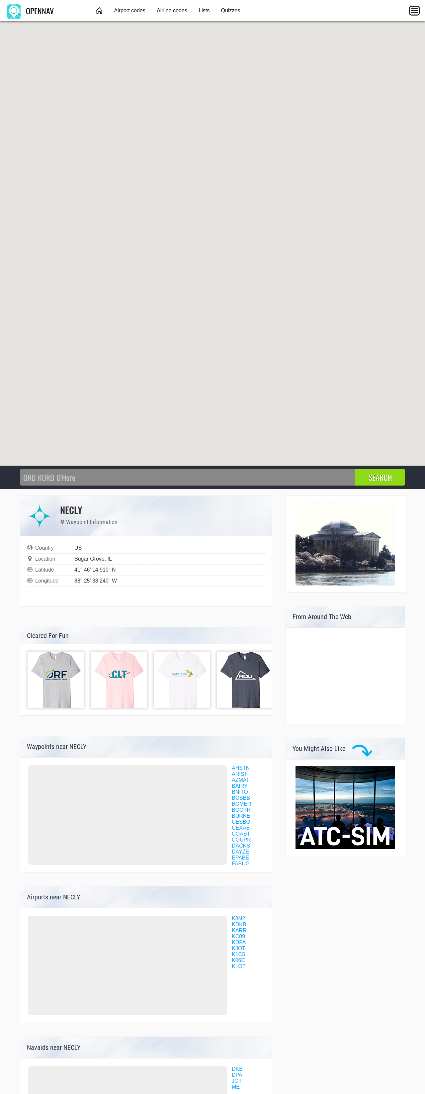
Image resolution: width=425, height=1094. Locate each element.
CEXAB (241, 828)
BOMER (241, 804)
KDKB (239, 924)
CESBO (241, 822)
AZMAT (240, 780)
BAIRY (240, 786)
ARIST (239, 774)
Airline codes (172, 10)
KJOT (238, 948)
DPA (237, 1075)
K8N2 (238, 918)
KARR (239, 930)
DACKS (241, 846)
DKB (237, 1069)
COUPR (241, 840)
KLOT (239, 966)
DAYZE (240, 852)
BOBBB (241, 798)
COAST (241, 834)
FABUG (241, 863)
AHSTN (241, 768)
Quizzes (230, 10)
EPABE (240, 858)
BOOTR (241, 810)
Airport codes (129, 10)
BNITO (240, 792)
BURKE (241, 816)
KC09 (238, 936)
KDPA (239, 942)
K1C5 (238, 954)
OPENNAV (30, 11)
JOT (237, 1081)
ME (236, 1087)
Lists (204, 10)
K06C (238, 960)
